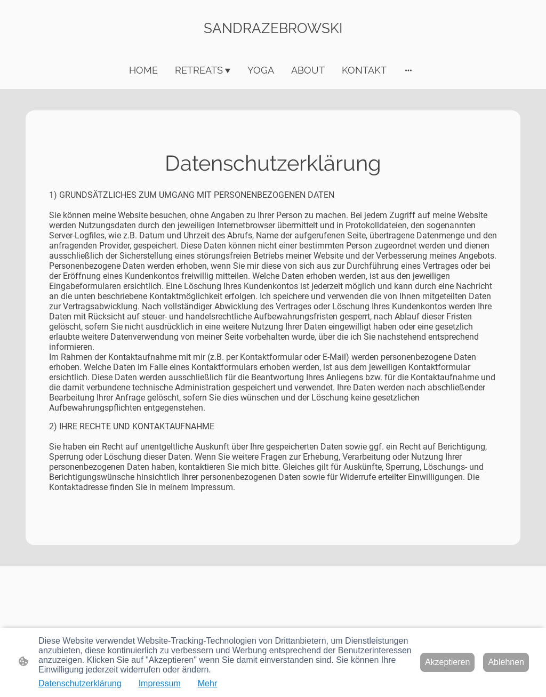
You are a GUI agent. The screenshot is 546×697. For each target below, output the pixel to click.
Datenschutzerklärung (80, 683)
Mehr (207, 683)
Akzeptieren (447, 662)
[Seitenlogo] (273, 45)
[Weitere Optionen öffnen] (408, 70)
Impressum (160, 683)
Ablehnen (506, 662)
